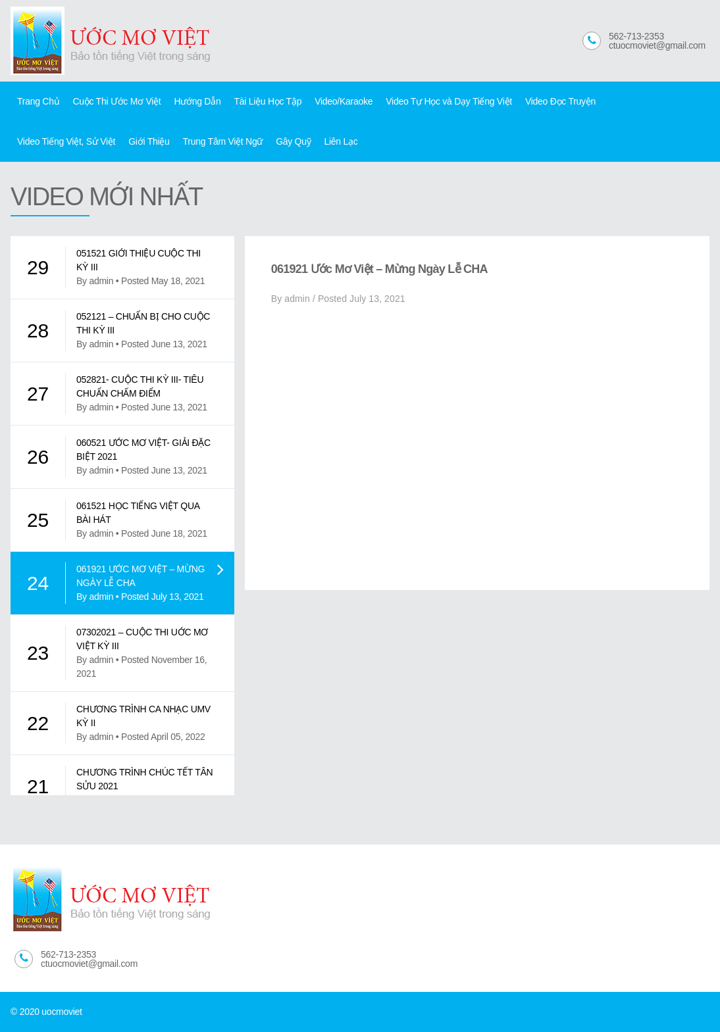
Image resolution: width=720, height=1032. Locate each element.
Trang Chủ (38, 101)
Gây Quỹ (293, 141)
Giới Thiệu (148, 141)
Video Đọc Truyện (560, 101)
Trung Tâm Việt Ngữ (223, 141)
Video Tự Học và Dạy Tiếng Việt (449, 101)
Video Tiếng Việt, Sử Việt (66, 141)
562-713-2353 (636, 36)
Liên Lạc (340, 141)
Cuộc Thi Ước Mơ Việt (116, 101)
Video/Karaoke (344, 101)
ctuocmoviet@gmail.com (657, 45)
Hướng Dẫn (197, 101)
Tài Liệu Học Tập (267, 101)
